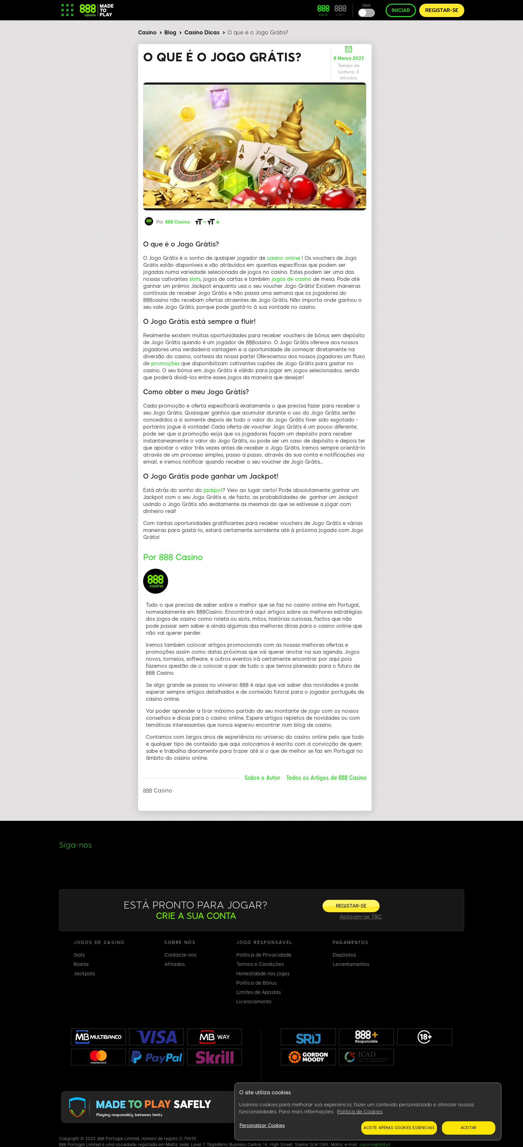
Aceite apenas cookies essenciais (399, 1128)
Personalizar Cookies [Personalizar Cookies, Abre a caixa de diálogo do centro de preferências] (262, 1125)
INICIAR (401, 10)
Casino (147, 32)
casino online (283, 258)
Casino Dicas (201, 32)
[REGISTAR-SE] (351, 906)
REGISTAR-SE (441, 10)
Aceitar (469, 1128)
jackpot (212, 490)
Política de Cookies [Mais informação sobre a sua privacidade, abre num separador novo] (360, 1112)
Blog (170, 32)
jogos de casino (291, 279)
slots (194, 279)
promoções (165, 364)
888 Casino (177, 221)
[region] (367, 1112)
